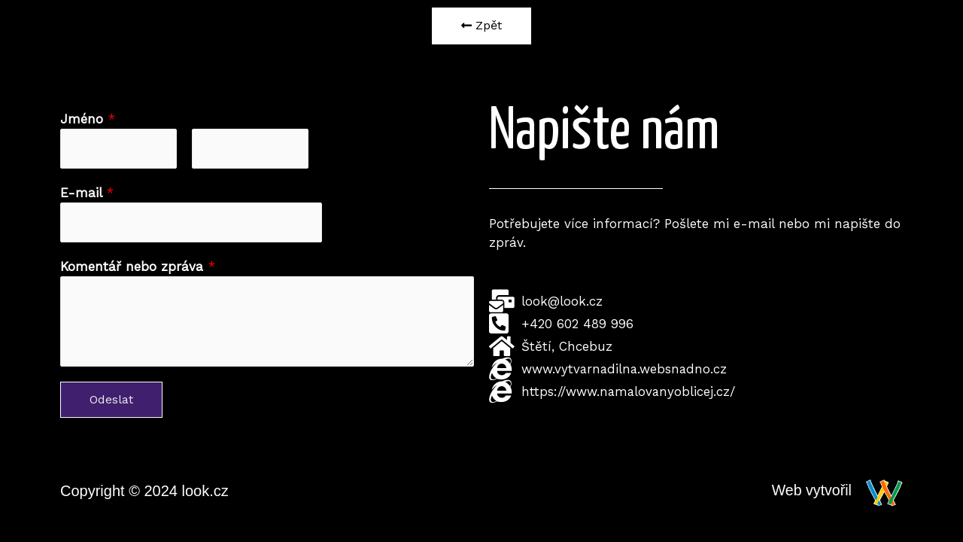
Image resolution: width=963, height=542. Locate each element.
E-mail (87, 192)
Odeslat (111, 400)
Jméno (87, 118)
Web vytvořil (811, 491)
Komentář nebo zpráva (137, 267)
